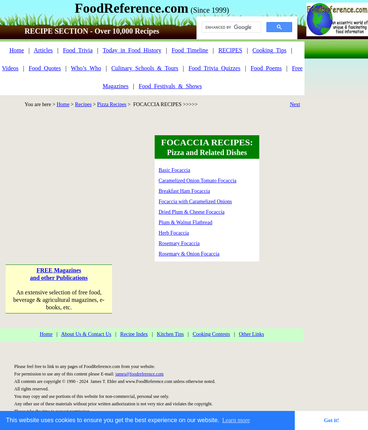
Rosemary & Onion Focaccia (189, 254)
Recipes (83, 104)
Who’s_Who (86, 68)
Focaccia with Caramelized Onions (195, 201)
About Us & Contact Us (86, 334)
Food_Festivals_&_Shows (170, 86)
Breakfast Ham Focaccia (184, 191)
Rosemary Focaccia (179, 243)
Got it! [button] (331, 420)
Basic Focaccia (174, 170)
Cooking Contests (211, 334)
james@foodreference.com (139, 374)
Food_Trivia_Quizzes (214, 68)
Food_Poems (266, 68)
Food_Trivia (77, 50)
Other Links (251, 334)
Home (16, 50)
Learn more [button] (236, 420)
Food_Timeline (189, 50)
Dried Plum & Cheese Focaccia (192, 212)
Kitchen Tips (170, 334)
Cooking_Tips (270, 50)
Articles (43, 50)
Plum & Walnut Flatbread (186, 222)
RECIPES (230, 50)
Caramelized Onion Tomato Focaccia (197, 180)
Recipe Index (134, 334)
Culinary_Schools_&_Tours (144, 68)
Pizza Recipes (111, 104)
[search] (230, 27)
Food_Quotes (45, 68)
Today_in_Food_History (132, 50)
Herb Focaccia (174, 233)
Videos (10, 68)
